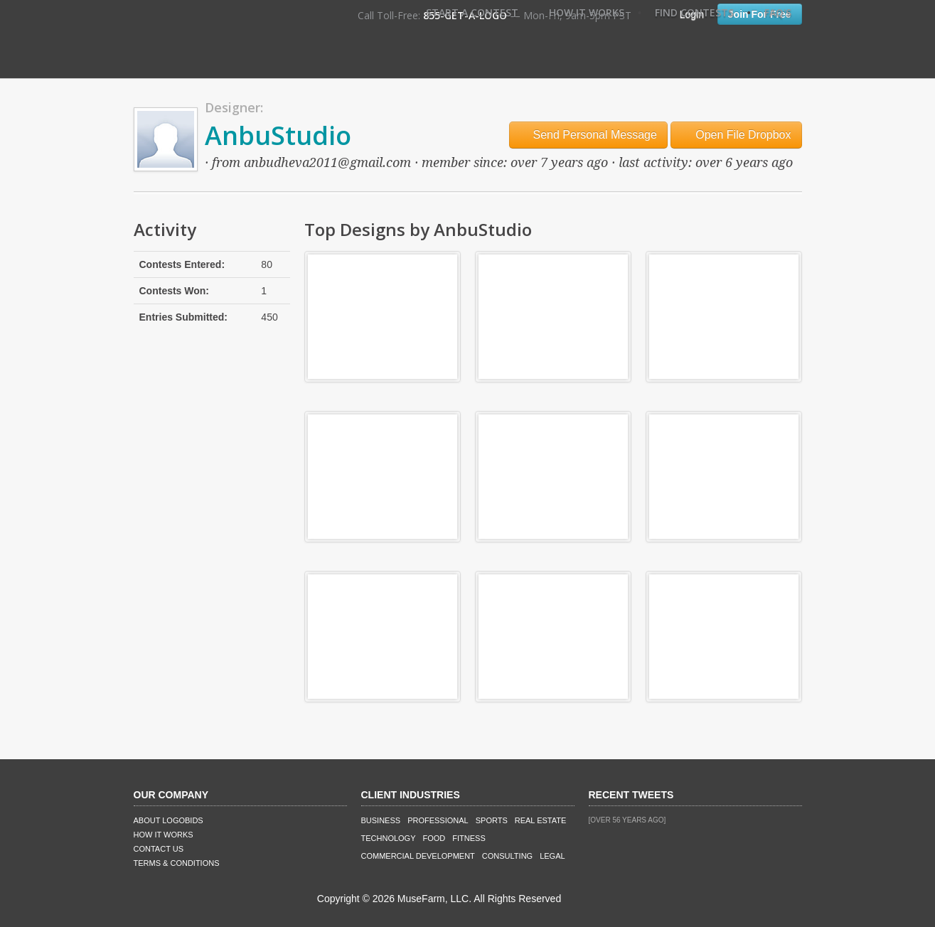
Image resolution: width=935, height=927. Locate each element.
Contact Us (159, 849)
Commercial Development (418, 856)
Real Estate (541, 820)
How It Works (586, 12)
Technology (388, 838)
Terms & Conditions (177, 863)
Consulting (507, 856)
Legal (552, 856)
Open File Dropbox (736, 135)
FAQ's (777, 12)
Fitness (468, 838)
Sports (492, 820)
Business (381, 820)
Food (434, 838)
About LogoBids (168, 820)
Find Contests (694, 12)
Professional (438, 820)
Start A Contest (472, 12)
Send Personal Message (588, 135)
